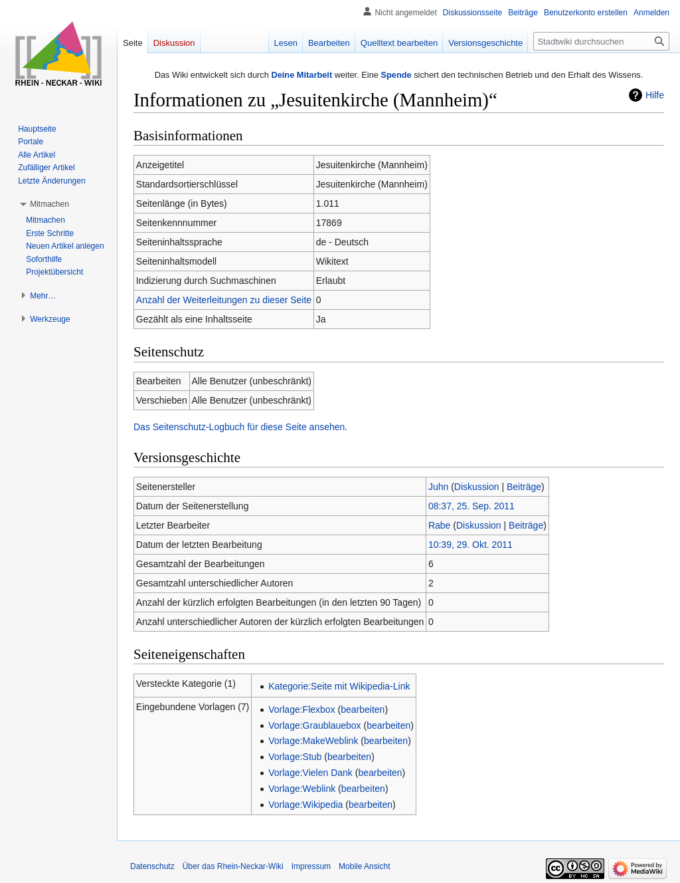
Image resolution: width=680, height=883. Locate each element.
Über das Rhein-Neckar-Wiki (233, 866)
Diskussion (476, 486)
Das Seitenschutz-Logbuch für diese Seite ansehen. (240, 427)
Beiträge (524, 486)
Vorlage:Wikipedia (305, 804)
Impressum (311, 866)
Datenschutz (152, 866)
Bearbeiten (329, 43)
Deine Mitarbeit (301, 75)
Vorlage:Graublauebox (314, 725)
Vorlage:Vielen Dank (310, 772)
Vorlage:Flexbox (301, 709)
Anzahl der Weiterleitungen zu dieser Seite (223, 300)
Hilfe (654, 95)
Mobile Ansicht (364, 866)
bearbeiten (362, 709)
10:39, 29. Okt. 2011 (470, 544)
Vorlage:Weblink (301, 788)
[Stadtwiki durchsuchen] (601, 41)
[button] (49, 204)
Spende (396, 75)
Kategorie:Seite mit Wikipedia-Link (339, 686)
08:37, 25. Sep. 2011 (471, 506)
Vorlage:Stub (294, 756)
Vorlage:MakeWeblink (313, 740)
